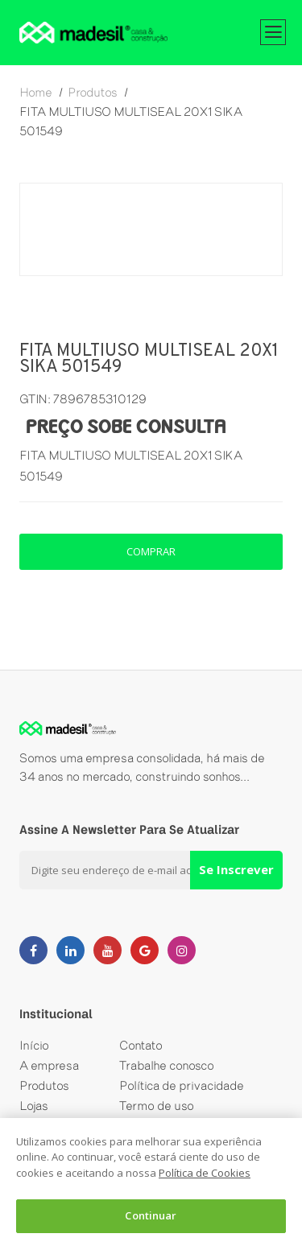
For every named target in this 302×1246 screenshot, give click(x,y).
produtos (93, 92)
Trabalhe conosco (166, 1065)
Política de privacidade (181, 1085)
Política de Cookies (204, 1173)
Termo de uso (156, 1105)
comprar (151, 551)
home (35, 92)
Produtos (44, 1085)
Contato (141, 1045)
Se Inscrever (236, 869)
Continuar (150, 1215)
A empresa (49, 1065)
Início (34, 1045)
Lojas (33, 1105)
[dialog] (151, 1182)
